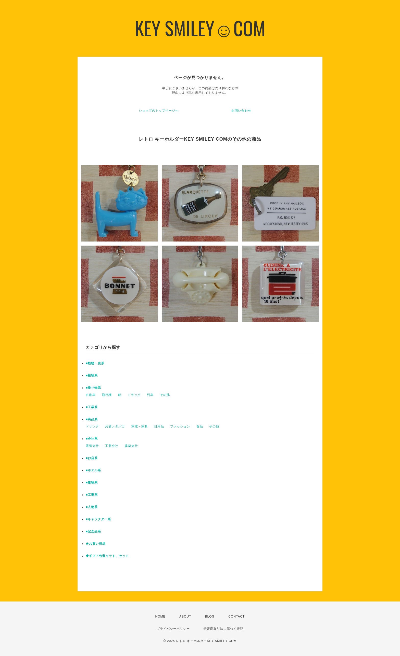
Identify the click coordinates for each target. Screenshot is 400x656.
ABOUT (185, 616)
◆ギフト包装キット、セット (107, 556)
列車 (150, 395)
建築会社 (131, 446)
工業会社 (111, 446)
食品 (199, 426)
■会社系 (92, 438)
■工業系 (92, 407)
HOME (160, 616)
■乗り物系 (93, 388)
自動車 (91, 395)
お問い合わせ (241, 110)
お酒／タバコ (115, 426)
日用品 (159, 426)
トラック (134, 395)
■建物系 (92, 482)
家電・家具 (139, 426)
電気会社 (92, 446)
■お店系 (92, 458)
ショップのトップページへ (159, 110)
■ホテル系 (93, 470)
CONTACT (236, 616)
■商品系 (92, 419)
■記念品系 (93, 531)
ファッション (180, 426)
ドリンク (92, 426)
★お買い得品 (96, 543)
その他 (165, 395)
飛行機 (107, 395)
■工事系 (92, 495)
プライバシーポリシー (173, 629)
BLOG (210, 616)
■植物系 (92, 375)
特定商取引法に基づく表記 (223, 629)
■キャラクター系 (98, 519)
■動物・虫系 (95, 363)
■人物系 (92, 507)
